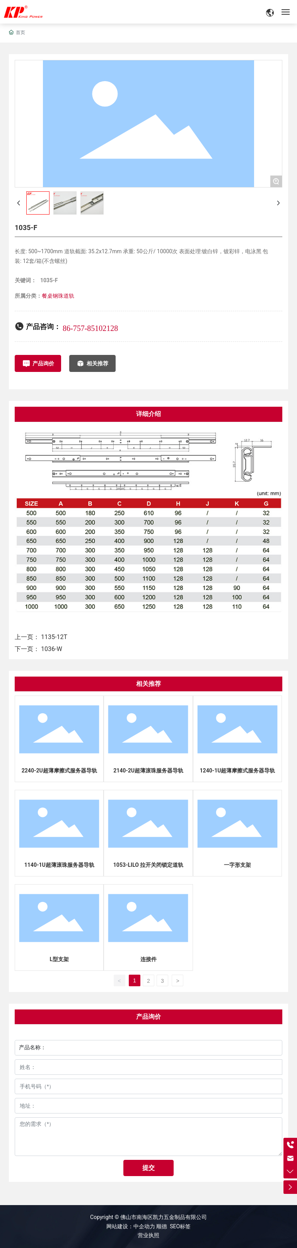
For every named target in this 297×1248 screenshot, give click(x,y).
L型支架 (59, 959)
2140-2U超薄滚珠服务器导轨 (148, 770)
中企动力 (144, 1226)
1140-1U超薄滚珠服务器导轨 (59, 865)
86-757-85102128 (90, 328)
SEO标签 (180, 1226)
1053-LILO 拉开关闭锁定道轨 (148, 865)
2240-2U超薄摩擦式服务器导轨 (59, 770)
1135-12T (54, 637)
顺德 (161, 1226)
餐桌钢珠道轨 (58, 296)
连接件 (148, 959)
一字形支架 (237, 865)
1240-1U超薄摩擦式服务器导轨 (237, 770)
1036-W (51, 649)
